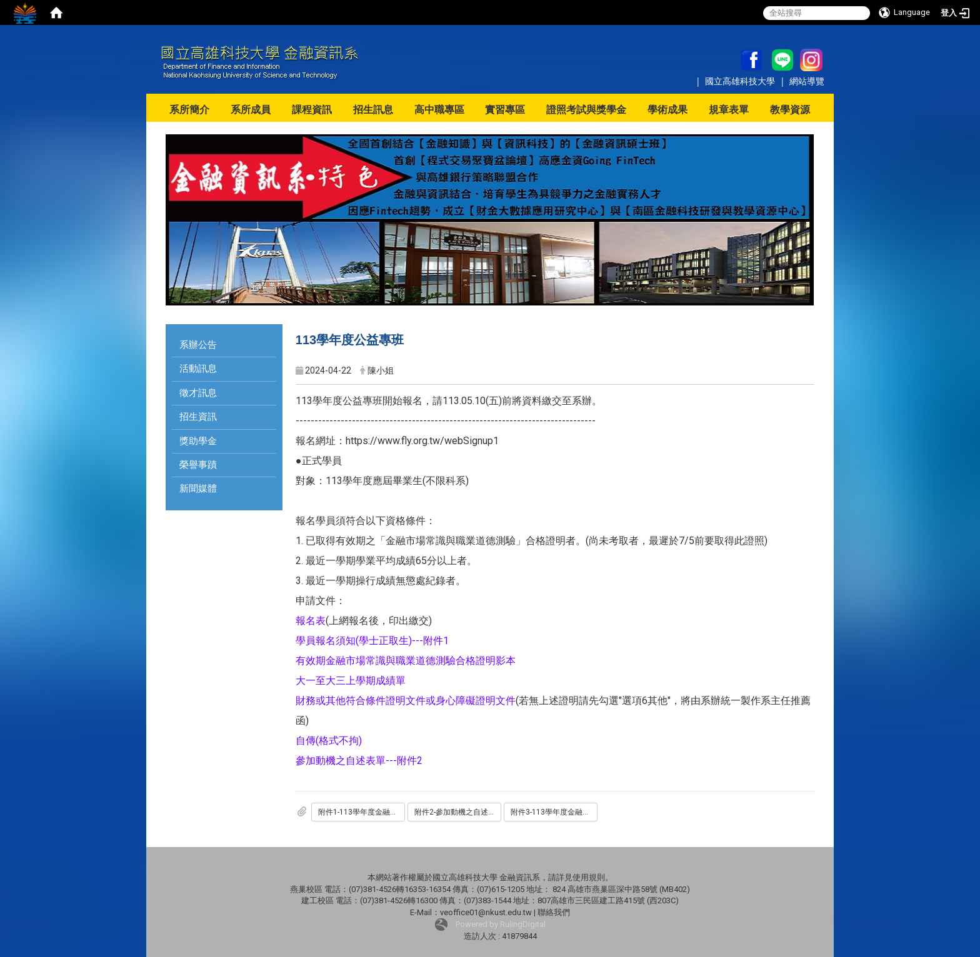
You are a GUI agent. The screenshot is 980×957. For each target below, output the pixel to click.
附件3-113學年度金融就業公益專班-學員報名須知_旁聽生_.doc (554, 812)
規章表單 (729, 110)
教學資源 (790, 110)
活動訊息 (198, 368)
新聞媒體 (198, 488)
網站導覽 (806, 81)
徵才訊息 (198, 393)
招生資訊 (198, 416)
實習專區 (505, 110)
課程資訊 (312, 110)
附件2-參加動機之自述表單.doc (457, 812)
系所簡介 (189, 110)
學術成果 (668, 110)
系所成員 (251, 110)
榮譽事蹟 (198, 464)
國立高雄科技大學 (741, 81)
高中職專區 (439, 110)
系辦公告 (198, 344)
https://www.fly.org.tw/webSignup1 (422, 441)
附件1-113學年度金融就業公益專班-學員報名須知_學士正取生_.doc (361, 812)
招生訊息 (373, 110)
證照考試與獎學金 (586, 110)
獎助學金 (198, 441)
